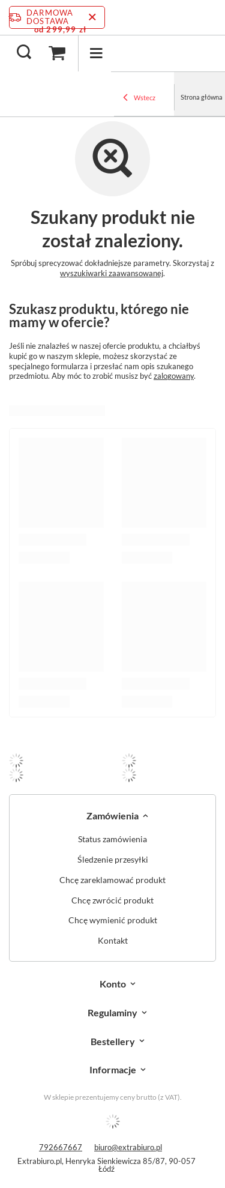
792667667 (60, 1147)
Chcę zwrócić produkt (112, 900)
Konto (113, 983)
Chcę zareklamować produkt (112, 880)
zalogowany (174, 376)
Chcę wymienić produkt (112, 920)
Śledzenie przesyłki (112, 859)
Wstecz (139, 98)
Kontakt (113, 940)
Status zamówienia (112, 839)
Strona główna (202, 97)
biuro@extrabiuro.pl (128, 1147)
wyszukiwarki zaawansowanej (111, 273)
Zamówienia (112, 815)
